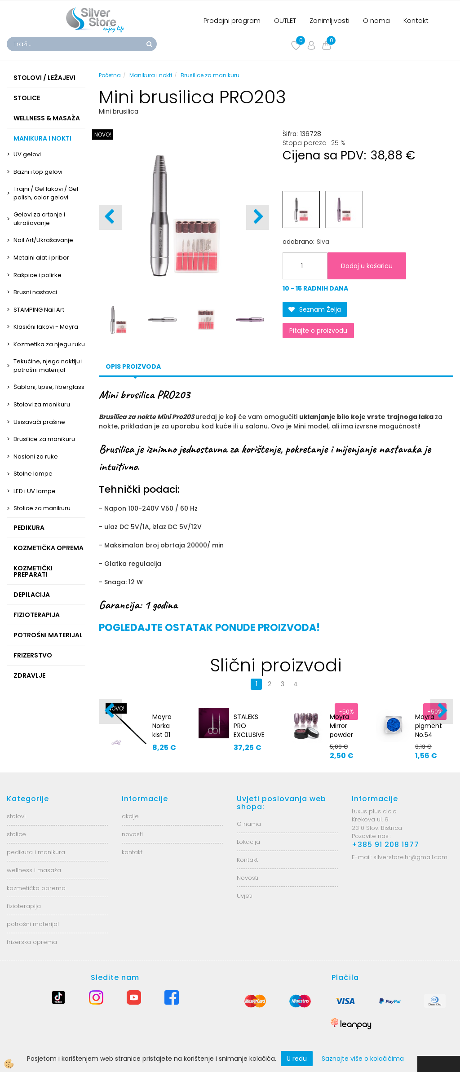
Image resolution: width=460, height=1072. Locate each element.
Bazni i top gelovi (37, 172)
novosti (132, 834)
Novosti (247, 877)
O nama (376, 20)
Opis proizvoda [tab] (133, 366)
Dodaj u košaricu (367, 265)
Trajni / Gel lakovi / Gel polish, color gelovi (45, 193)
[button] (257, 217)
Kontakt (416, 20)
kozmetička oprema (36, 888)
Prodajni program (232, 20)
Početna (110, 75)
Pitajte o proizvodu (318, 330)
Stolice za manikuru (42, 508)
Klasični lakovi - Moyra (45, 326)
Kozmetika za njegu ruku (49, 344)
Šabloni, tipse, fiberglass (48, 387)
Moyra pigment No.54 (428, 725)
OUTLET (285, 20)
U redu (297, 1058)
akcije (130, 816)
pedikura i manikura (36, 852)
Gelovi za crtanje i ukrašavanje (39, 218)
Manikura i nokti (150, 75)
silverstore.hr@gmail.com (410, 857)
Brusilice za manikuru (44, 439)
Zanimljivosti (329, 20)
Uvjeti (244, 895)
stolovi (16, 816)
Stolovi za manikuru (41, 404)
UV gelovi (27, 154)
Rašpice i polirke (37, 275)
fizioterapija (24, 906)
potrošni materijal (33, 924)
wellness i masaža (34, 870)
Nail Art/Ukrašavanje (43, 240)
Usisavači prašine (39, 422)
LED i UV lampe (34, 491)
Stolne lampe (33, 473)
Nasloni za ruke (35, 456)
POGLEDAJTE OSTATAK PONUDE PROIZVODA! (209, 628)
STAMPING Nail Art (38, 309)
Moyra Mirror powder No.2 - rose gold (341, 739)
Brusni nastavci (35, 292)
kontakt (132, 852)
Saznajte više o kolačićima (363, 1058)
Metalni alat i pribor (41, 257)
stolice (16, 834)
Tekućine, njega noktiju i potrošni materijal (48, 365)
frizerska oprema (32, 942)
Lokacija (248, 842)
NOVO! (102, 134)
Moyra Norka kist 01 (162, 725)
